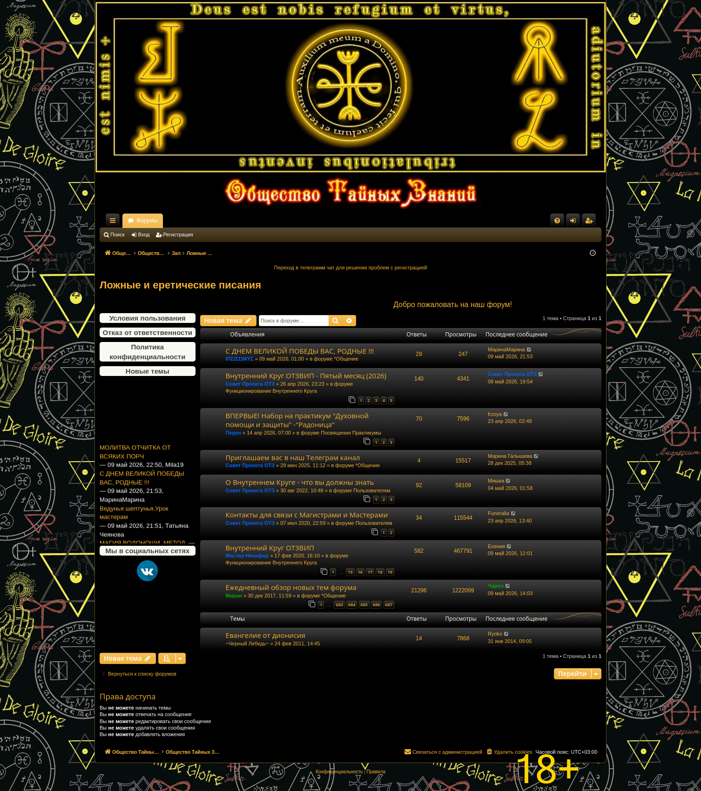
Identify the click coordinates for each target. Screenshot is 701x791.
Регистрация (178, 234)
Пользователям (371, 490)
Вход (144, 234)
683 (339, 605)
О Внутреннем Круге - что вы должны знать (300, 482)
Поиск (117, 234)
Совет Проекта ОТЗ (250, 384)
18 (379, 572)
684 (351, 605)
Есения (496, 546)
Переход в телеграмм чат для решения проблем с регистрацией (350, 267)
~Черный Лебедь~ (247, 643)
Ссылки (114, 222)
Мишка (496, 480)
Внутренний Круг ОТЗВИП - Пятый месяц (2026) (306, 375)
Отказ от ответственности (147, 332)
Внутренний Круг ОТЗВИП (270, 547)
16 (360, 572)
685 (364, 605)
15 (350, 572)
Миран (234, 595)
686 (376, 605)
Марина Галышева (510, 456)
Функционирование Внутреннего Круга (271, 391)
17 (370, 572)
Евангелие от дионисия (265, 635)
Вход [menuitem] (575, 222)
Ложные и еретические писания (180, 285)
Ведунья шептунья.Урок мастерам (134, 518)
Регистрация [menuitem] (591, 222)
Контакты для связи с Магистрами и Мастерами (307, 514)
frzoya (495, 414)
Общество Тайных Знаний (162, 220)
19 (390, 572)
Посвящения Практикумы (351, 433)
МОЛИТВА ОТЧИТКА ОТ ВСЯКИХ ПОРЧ (135, 457)
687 (388, 605)
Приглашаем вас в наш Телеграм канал (293, 457)
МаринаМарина (506, 349)
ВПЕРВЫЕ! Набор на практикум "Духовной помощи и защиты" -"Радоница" (297, 420)
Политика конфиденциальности (147, 352)
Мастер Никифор (247, 555)
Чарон (496, 586)
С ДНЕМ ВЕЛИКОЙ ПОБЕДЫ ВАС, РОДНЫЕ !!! (142, 483)
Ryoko (495, 634)
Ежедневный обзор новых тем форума (291, 587)
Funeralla (498, 513)
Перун (233, 433)
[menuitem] (557, 221)
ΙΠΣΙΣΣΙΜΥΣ (240, 359)
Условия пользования (147, 318)
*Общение (346, 359)
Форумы (228, 220)
